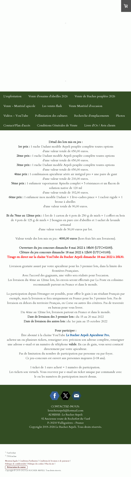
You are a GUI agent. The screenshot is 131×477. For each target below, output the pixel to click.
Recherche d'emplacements (91, 116)
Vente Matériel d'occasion (85, 106)
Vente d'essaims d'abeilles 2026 (48, 96)
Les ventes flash (52, 106)
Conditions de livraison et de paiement (54, 461)
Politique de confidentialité (15, 464)
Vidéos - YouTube (15, 116)
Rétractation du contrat (16, 467)
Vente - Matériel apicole (19, 106)
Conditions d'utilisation (28, 461)
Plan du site (49, 464)
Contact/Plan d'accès (16, 125)
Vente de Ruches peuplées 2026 (95, 96)
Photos (120, 116)
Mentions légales (11, 461)
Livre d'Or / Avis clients (99, 125)
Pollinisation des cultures (51, 116)
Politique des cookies (36, 464)
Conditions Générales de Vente (57, 125)
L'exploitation (12, 96)
